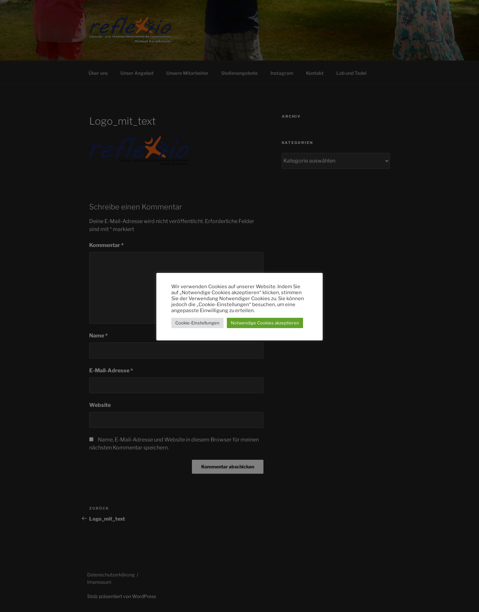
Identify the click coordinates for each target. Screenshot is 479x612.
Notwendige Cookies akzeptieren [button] (265, 322)
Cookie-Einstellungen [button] (197, 322)
